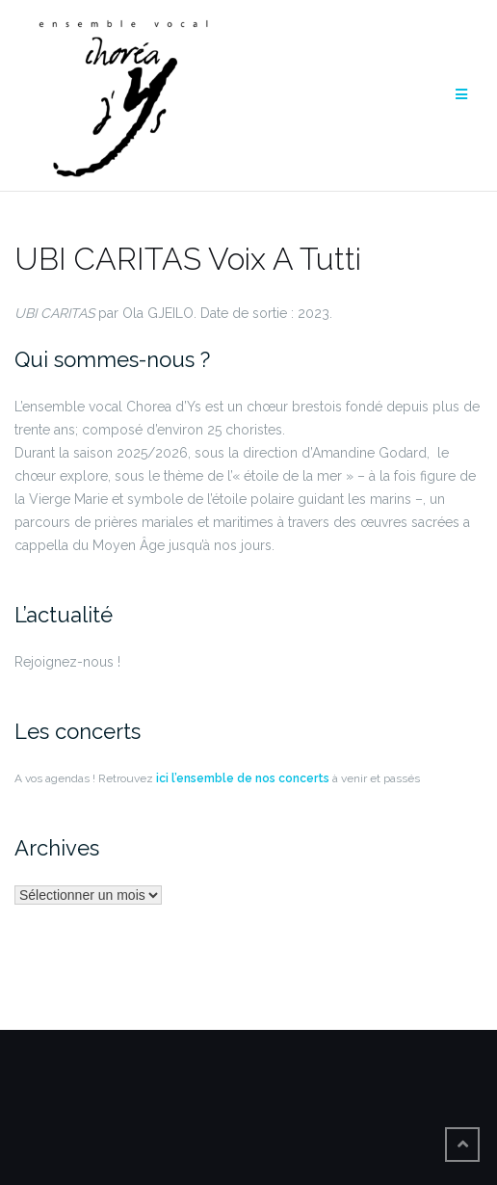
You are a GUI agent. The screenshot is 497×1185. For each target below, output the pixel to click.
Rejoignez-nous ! (67, 662)
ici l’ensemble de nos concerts (241, 778)
